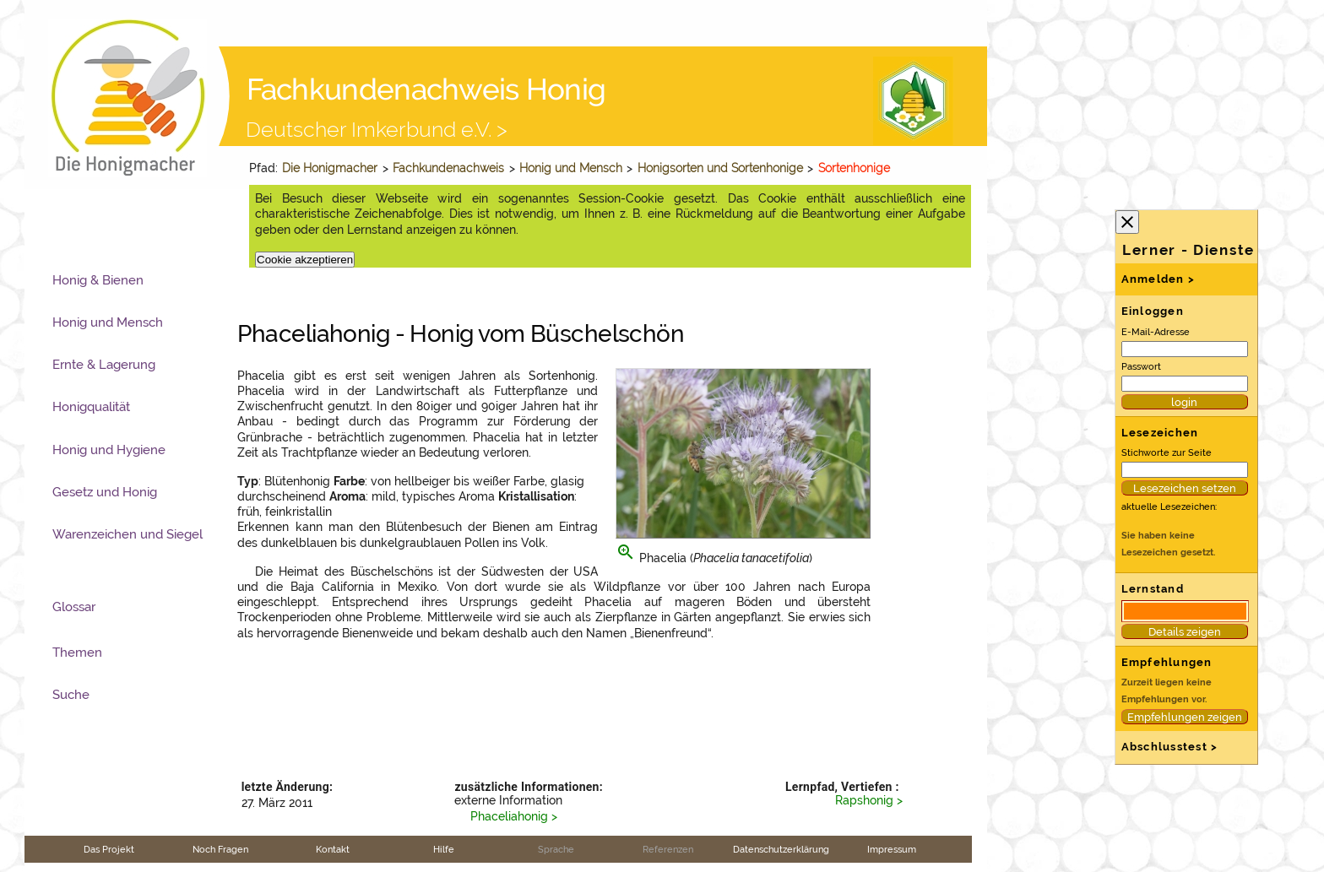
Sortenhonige (854, 168)
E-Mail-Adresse (1155, 332)
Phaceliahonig (509, 816)
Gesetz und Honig (104, 492)
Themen (77, 652)
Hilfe (443, 849)
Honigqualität (91, 406)
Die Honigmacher (329, 168)
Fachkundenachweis (448, 168)
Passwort (1141, 366)
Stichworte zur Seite (1166, 452)
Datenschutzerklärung (781, 849)
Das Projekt (109, 849)
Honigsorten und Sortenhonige (720, 168)
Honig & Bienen (98, 280)
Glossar (73, 607)
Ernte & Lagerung (103, 364)
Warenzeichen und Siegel (127, 534)
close (1127, 222)
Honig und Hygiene (109, 450)
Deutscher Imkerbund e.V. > (376, 129)
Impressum (891, 849)
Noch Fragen (220, 849)
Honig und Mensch (570, 168)
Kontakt (333, 849)
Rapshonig (864, 800)
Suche (71, 694)
